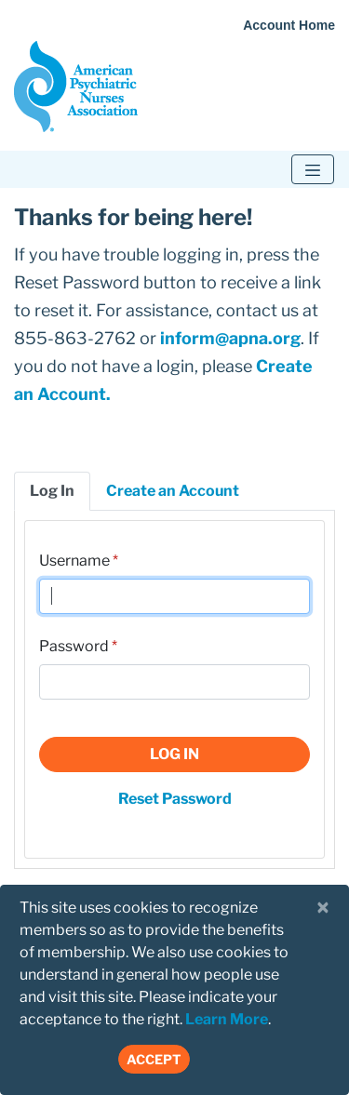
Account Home (289, 25)
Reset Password (175, 799)
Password (74, 646)
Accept (154, 1059)
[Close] (323, 908)
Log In (174, 754)
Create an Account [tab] (172, 491)
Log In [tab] (52, 491)
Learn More (226, 1019)
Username (74, 560)
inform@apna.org (230, 338)
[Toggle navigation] (312, 169)
